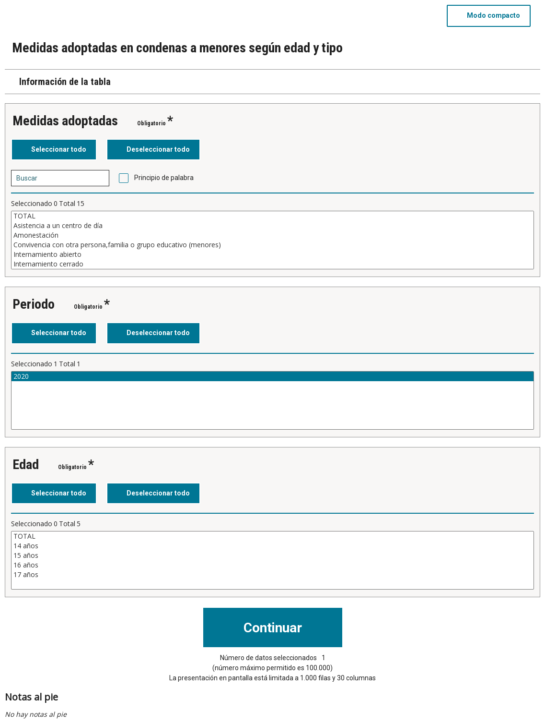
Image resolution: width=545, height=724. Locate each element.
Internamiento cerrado (272, 264)
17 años (272, 574)
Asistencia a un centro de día (272, 225)
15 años (272, 555)
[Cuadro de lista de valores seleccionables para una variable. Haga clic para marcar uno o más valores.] (272, 240)
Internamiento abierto (272, 254)
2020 (272, 376)
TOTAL (272, 216)
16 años (272, 565)
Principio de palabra (164, 177)
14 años (272, 546)
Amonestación (272, 235)
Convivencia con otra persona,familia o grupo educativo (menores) (272, 245)
